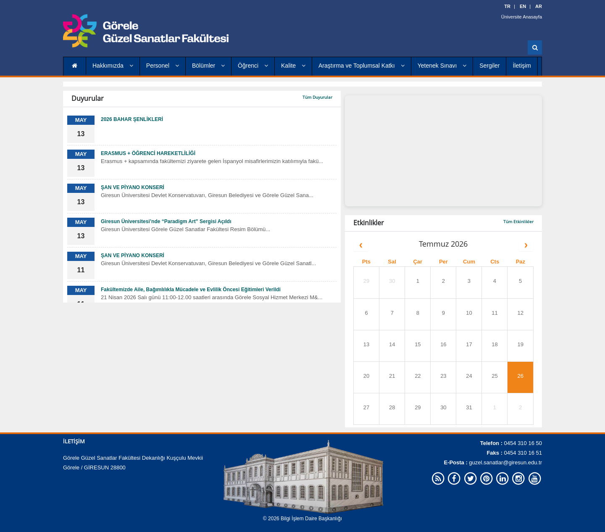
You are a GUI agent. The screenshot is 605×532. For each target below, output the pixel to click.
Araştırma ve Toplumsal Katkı (361, 65)
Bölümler (208, 65)
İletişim (522, 65)
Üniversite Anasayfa (521, 16)
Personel (162, 65)
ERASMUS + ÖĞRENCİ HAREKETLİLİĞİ (148, 153)
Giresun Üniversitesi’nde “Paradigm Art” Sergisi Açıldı (166, 221)
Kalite (293, 65)
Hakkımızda (112, 65)
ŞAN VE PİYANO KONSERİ (132, 187)
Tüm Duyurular (317, 97)
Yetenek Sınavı (442, 65)
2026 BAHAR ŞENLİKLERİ (132, 119)
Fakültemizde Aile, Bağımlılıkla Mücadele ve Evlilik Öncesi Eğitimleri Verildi (191, 289)
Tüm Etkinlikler (518, 221)
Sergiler (489, 65)
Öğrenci (253, 65)
